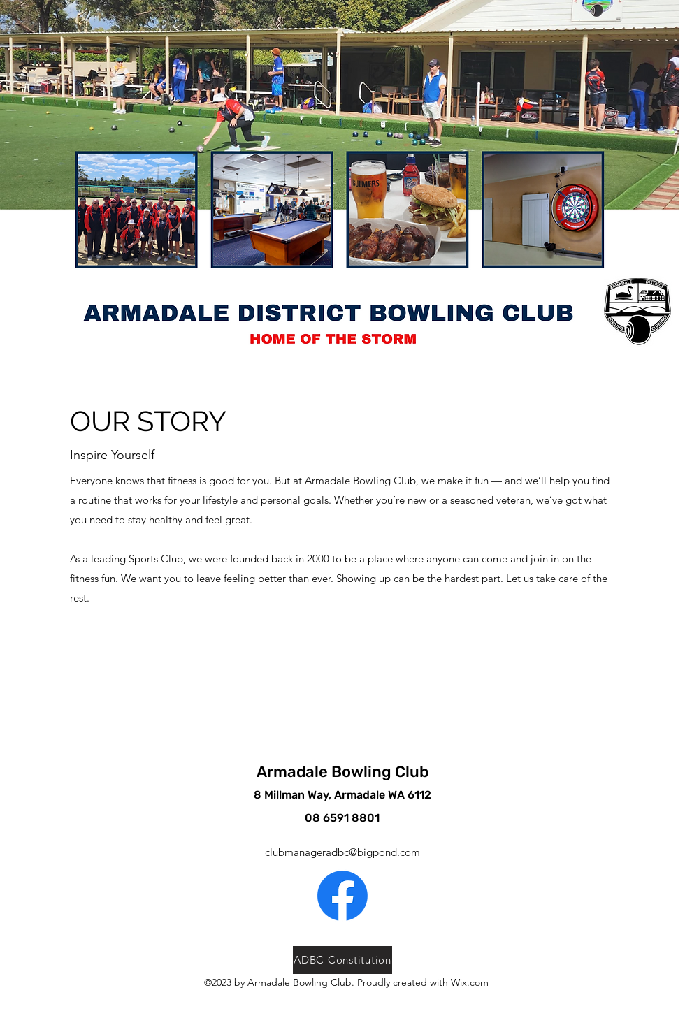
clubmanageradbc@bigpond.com (342, 852)
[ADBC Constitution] (342, 960)
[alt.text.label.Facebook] (342, 895)
